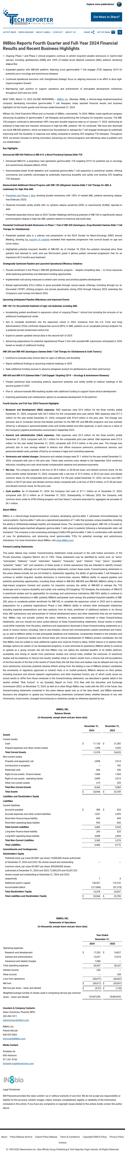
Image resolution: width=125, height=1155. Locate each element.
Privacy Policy (117, 1137)
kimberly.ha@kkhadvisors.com (18, 1063)
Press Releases (26, 32)
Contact (58, 32)
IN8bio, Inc (62, 99)
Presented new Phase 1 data (21, 195)
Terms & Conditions (70, 1137)
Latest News (9, 32)
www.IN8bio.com (65, 540)
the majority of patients (37, 239)
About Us (70, 32)
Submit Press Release (46, 1137)
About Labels (43, 32)
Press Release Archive (21, 1137)
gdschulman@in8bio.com (16, 1020)
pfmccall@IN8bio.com (14, 1038)
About (4, 1137)
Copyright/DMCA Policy (95, 1137)
